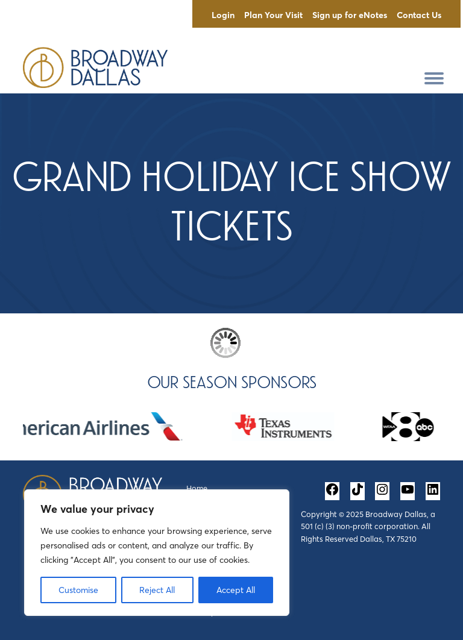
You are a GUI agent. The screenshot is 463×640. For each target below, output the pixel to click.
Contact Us (419, 15)
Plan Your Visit (273, 15)
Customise (78, 590)
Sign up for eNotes (349, 15)
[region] (156, 552)
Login (223, 15)
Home (196, 488)
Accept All (235, 590)
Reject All (157, 590)
